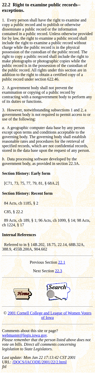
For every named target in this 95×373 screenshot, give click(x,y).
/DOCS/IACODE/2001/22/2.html (39, 362)
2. (3, 88)
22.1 (61, 262)
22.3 (58, 271)
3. (3, 110)
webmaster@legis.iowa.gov (24, 335)
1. (3, 20)
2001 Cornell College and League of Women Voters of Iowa (49, 315)
